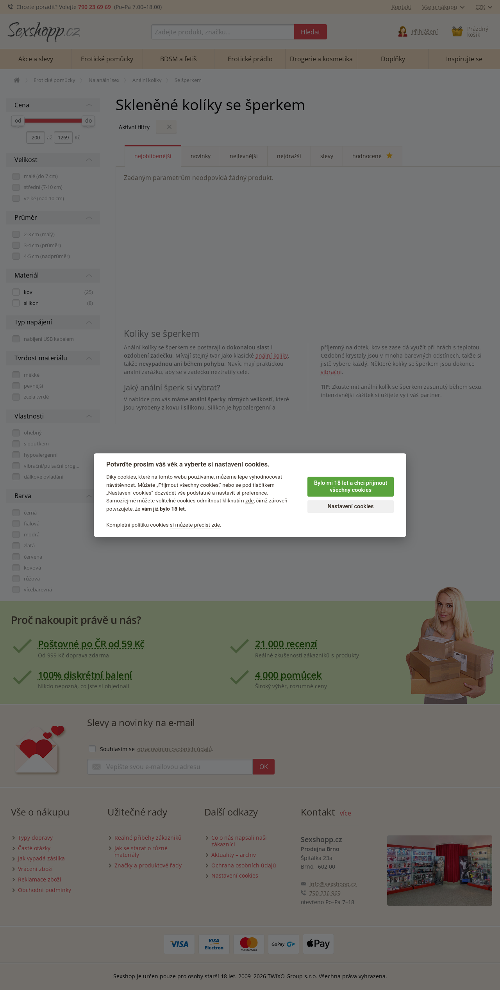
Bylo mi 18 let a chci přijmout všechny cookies (350, 486)
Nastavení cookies (350, 506)
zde (249, 501)
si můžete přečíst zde (195, 525)
